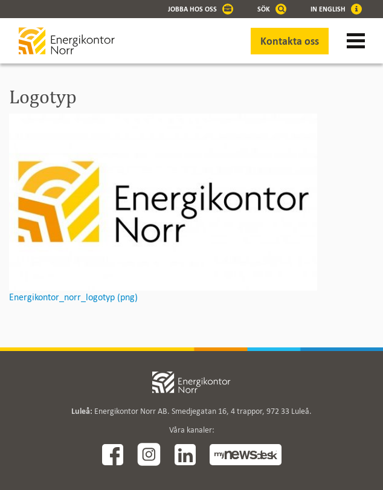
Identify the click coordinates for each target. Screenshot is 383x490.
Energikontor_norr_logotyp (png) (73, 297)
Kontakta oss (289, 41)
